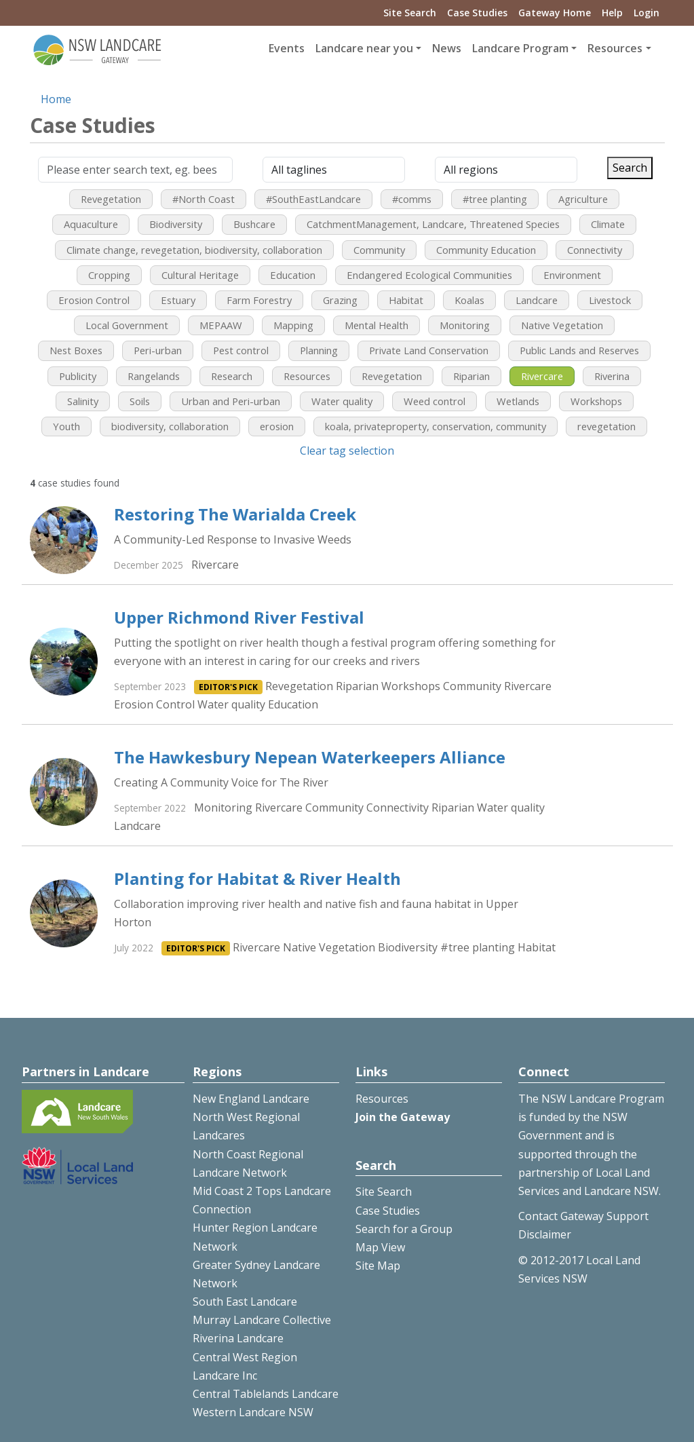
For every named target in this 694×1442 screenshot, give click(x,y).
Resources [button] (614, 48)
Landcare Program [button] (520, 48)
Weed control (434, 401)
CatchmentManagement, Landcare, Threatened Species (433, 224)
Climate (608, 224)
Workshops (596, 401)
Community (379, 250)
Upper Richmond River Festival (239, 617)
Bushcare (254, 224)
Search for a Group (403, 1228)
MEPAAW (220, 325)
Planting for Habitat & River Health (257, 878)
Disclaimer (544, 1234)
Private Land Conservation (428, 350)
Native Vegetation (562, 325)
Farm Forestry (259, 300)
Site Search (409, 12)
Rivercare (542, 376)
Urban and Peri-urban (230, 401)
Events (287, 48)
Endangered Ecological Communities (429, 275)
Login (646, 12)
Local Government (126, 325)
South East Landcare (245, 1301)
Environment (572, 275)
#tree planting (495, 199)
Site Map (377, 1265)
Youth (66, 426)
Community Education (486, 250)
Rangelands (154, 376)
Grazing (340, 300)
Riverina (612, 376)
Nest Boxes (76, 350)
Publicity (77, 376)
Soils (140, 401)
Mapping (293, 325)
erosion (277, 426)
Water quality (341, 401)
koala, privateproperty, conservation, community (435, 426)
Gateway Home (554, 12)
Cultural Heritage (200, 275)
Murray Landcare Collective (262, 1319)
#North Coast (203, 199)
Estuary (178, 300)
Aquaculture (91, 224)
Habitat (406, 300)
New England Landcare (251, 1098)
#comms (411, 199)
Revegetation (111, 199)
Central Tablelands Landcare (266, 1393)
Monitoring (465, 325)
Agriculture (583, 199)
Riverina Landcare (238, 1338)
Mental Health (376, 325)
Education (292, 275)
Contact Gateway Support (583, 1216)
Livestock (610, 300)
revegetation (606, 426)
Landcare (537, 300)
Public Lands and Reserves (579, 350)
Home (56, 99)
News (446, 48)
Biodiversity (175, 224)
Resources (307, 376)
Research (231, 376)
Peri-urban (158, 350)
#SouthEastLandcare (313, 199)
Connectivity (594, 250)
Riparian (471, 376)
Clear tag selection (347, 450)
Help (612, 12)
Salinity (82, 401)
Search (630, 167)
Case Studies (477, 12)
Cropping (109, 275)
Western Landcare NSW (253, 1412)
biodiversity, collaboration (170, 426)
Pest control (241, 350)
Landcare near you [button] (364, 48)
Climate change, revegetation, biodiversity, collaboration (194, 250)
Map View (380, 1247)
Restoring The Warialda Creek (235, 514)
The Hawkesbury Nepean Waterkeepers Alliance (309, 757)
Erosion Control (94, 300)
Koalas (469, 300)
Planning (319, 350)
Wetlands (518, 401)
